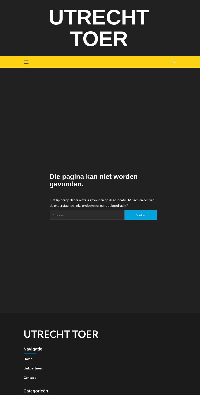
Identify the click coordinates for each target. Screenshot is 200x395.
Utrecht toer (99, 27)
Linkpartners (33, 368)
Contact (30, 377)
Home (28, 358)
